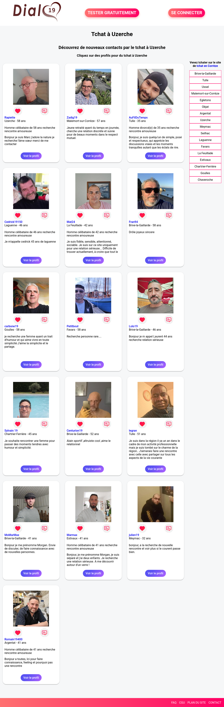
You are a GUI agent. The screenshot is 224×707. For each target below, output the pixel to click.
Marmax (72, 535)
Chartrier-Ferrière (205, 166)
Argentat (205, 113)
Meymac (205, 126)
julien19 (134, 535)
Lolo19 (133, 326)
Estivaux (205, 160)
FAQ (173, 702)
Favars (205, 146)
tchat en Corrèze (207, 66)
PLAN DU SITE (197, 702)
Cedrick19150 (13, 222)
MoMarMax (11, 535)
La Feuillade (205, 153)
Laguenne (205, 140)
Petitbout (73, 326)
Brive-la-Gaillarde (205, 73)
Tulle (205, 80)
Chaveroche (205, 179)
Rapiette (9, 117)
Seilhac (205, 133)
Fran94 (133, 222)
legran (133, 430)
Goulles (205, 173)
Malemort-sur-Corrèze (205, 93)
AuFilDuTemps (138, 117)
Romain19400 (13, 639)
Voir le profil (31, 156)
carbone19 (11, 326)
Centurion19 (74, 430)
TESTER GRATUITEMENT (112, 12)
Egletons (205, 100)
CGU (182, 702)
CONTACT (214, 702)
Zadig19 (72, 117)
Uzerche (205, 120)
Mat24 (71, 222)
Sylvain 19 (11, 430)
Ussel (205, 87)
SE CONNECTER (186, 12)
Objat (205, 106)
